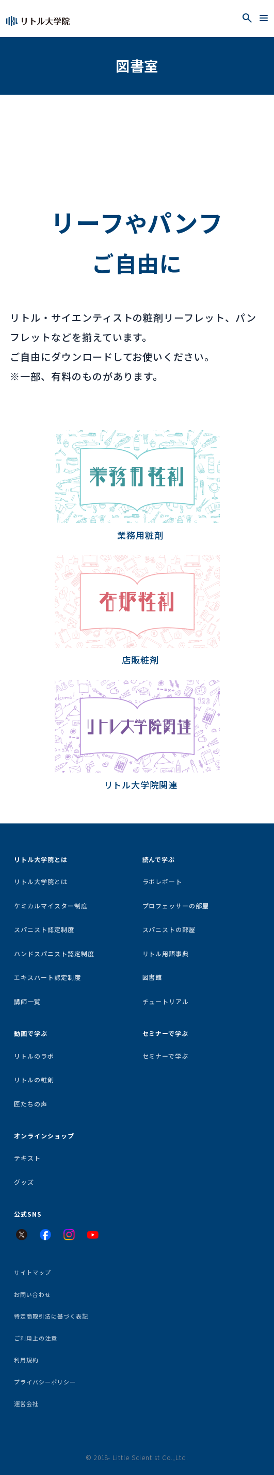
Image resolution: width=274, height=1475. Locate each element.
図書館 (152, 977)
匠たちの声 (30, 1103)
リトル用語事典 (165, 953)
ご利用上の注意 (35, 1338)
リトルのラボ (34, 1055)
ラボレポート (162, 881)
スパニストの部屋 (169, 929)
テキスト (27, 1157)
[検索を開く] (247, 18)
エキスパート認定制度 (47, 977)
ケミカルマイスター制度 (50, 905)
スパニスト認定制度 (44, 929)
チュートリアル (165, 1001)
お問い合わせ (32, 1294)
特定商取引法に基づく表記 (51, 1316)
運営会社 (26, 1403)
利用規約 (26, 1360)
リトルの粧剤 (34, 1079)
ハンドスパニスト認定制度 (54, 953)
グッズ (24, 1182)
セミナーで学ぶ (165, 1055)
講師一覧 (27, 1001)
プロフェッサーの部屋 (175, 905)
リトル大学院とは (41, 881)
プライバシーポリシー (45, 1382)
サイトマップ (32, 1272)
